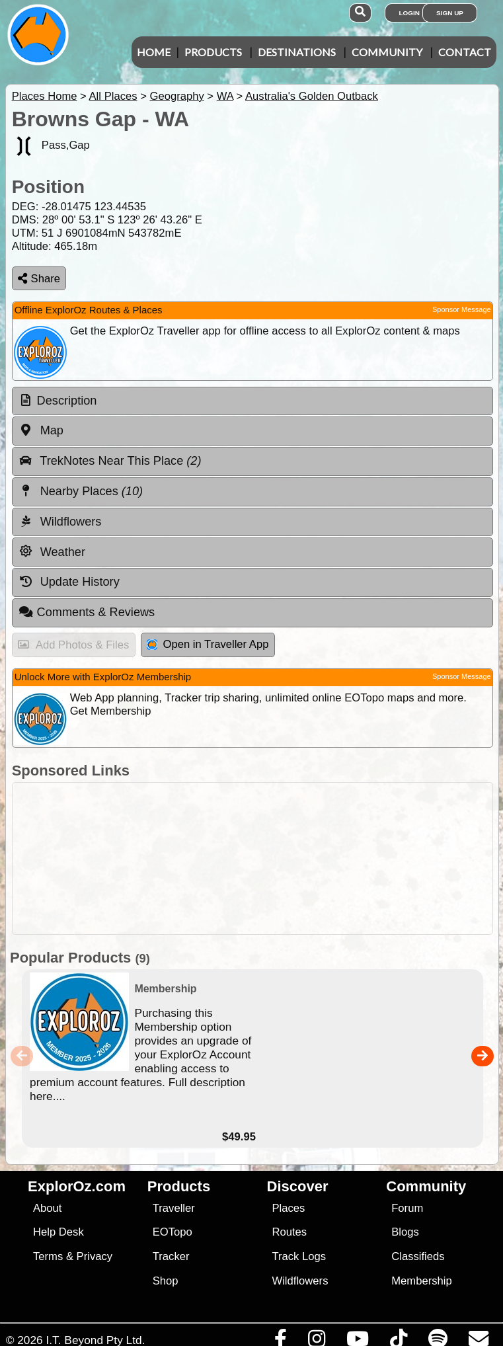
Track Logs (299, 1256)
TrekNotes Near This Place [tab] (110, 460)
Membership (421, 1281)
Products (213, 52)
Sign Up (449, 13)
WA (225, 96)
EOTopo (172, 1232)
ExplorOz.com (77, 1186)
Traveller (174, 1208)
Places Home (44, 96)
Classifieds (417, 1256)
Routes (289, 1232)
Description (67, 400)
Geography (176, 96)
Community (387, 52)
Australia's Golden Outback (311, 96)
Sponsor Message (461, 309)
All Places (113, 96)
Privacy (95, 1256)
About (47, 1208)
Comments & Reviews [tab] (87, 612)
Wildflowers (300, 1281)
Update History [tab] (69, 581)
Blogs (405, 1232)
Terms (48, 1256)
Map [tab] (41, 430)
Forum (407, 1208)
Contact (464, 52)
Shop (165, 1281)
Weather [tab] (52, 551)
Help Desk (58, 1232)
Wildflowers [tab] (60, 521)
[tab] (252, 401)
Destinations (297, 52)
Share (39, 278)
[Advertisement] (258, 858)
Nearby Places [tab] (81, 491)
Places (288, 1208)
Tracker (171, 1256)
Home (154, 52)
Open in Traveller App (207, 644)
